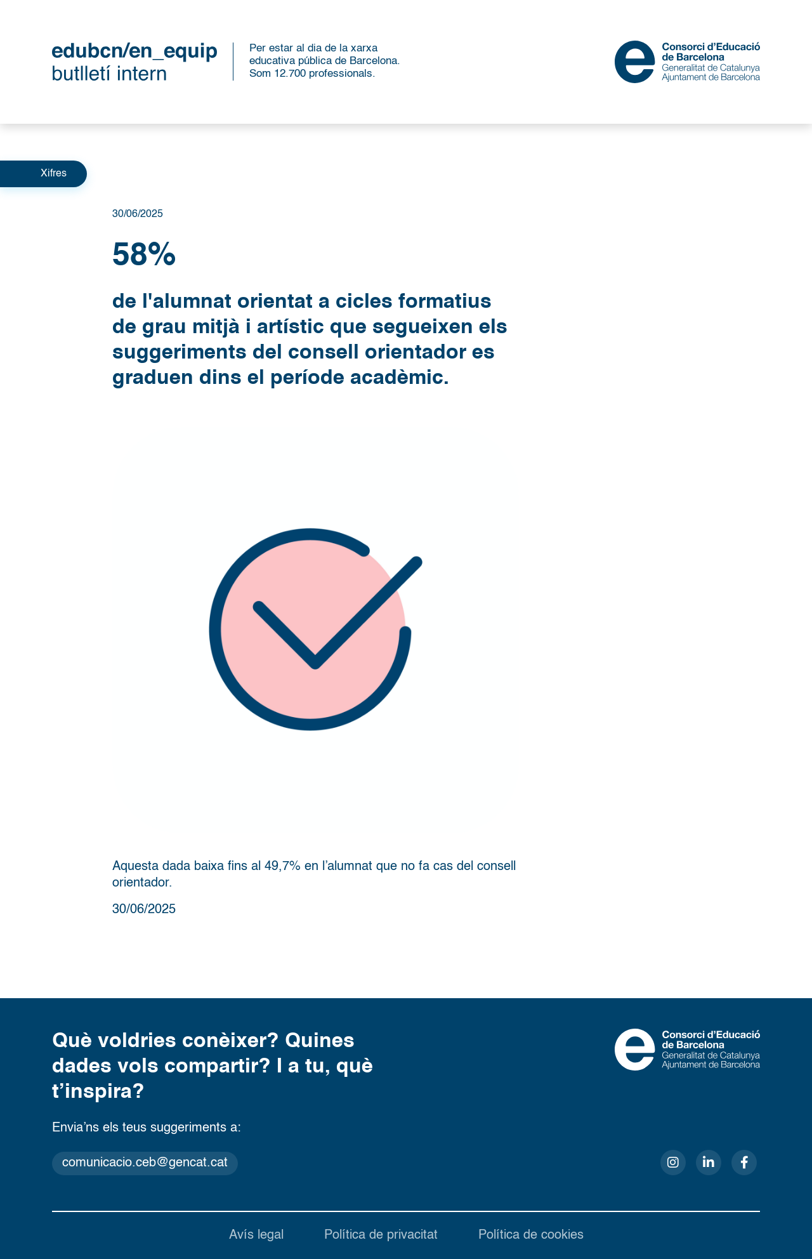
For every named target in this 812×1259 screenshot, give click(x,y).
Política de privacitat (381, 1235)
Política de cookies (531, 1235)
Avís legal (256, 1235)
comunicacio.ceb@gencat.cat (145, 1163)
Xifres (54, 174)
